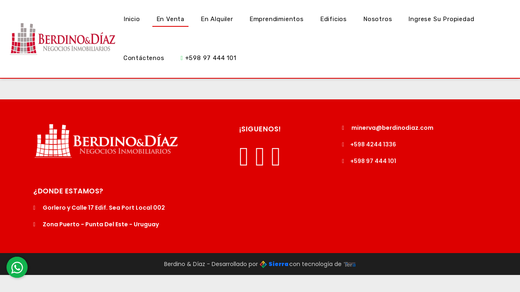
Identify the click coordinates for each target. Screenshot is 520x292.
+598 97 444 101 (208, 58)
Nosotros (377, 19)
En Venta (170, 19)
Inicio (132, 19)
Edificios (333, 19)
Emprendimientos (276, 19)
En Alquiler (217, 19)
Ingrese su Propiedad (441, 19)
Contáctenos (144, 58)
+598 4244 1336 (369, 144)
